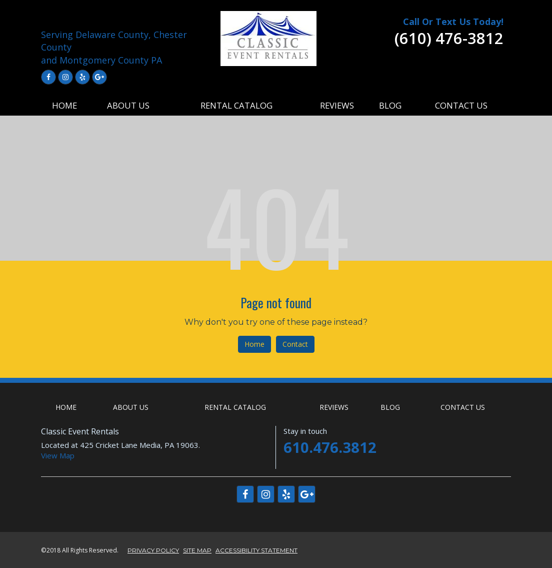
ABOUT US (128, 105)
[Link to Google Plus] (99, 77)
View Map (57, 455)
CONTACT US (461, 105)
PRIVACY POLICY (153, 550)
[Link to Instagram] (65, 77)
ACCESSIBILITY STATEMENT (257, 550)
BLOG (390, 105)
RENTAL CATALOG (236, 105)
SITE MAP (197, 550)
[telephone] (449, 41)
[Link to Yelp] (82, 77)
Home (254, 344)
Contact (295, 344)
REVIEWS (337, 105)
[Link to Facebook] (48, 77)
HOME (64, 105)
